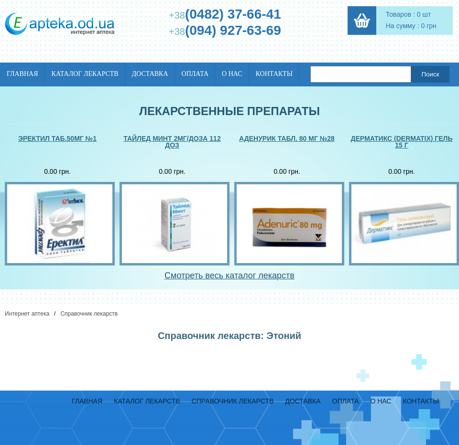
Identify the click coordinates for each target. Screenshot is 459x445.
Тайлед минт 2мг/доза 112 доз (171, 142)
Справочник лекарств (89, 313)
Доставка (150, 73)
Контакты (274, 73)
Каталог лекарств (85, 73)
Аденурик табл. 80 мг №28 (287, 138)
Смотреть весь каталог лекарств (229, 275)
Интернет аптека (27, 313)
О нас (232, 73)
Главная (22, 73)
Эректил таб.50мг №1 (57, 138)
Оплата (195, 73)
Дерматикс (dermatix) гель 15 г (402, 142)
